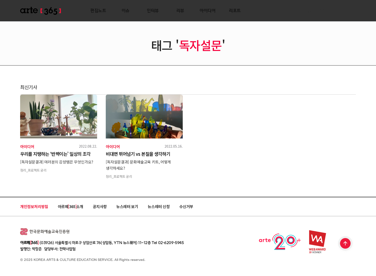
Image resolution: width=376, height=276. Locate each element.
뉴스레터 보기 (127, 206)
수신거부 (186, 206)
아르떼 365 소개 (70, 206)
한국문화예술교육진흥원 (44, 231)
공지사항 (100, 206)
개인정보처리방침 (34, 206)
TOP (345, 244)
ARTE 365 (40, 11)
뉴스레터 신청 (159, 206)
